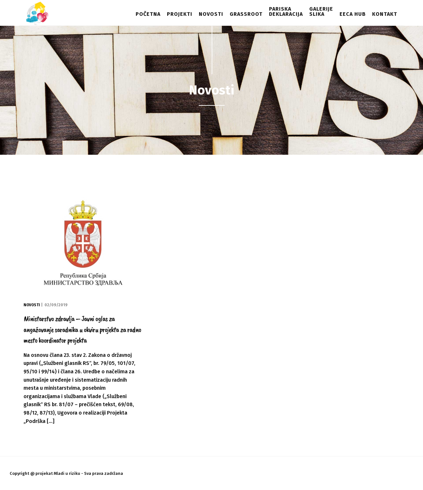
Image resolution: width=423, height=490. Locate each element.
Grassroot (246, 14)
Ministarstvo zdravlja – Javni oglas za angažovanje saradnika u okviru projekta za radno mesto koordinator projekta (82, 329)
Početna (148, 14)
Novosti (211, 14)
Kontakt (384, 14)
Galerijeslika (321, 11)
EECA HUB (353, 14)
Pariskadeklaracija (286, 11)
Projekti (179, 14)
